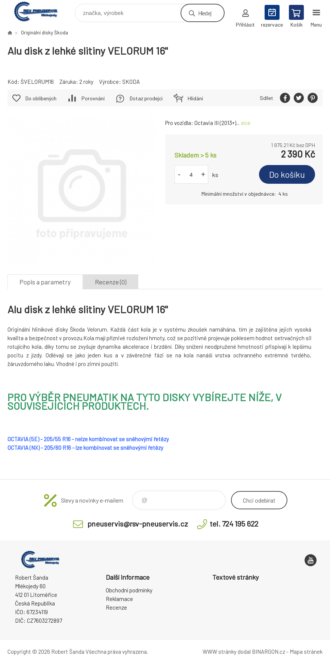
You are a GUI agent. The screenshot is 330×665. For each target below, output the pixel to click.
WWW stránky (220, 651)
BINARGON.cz (268, 651)
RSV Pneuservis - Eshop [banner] (40, 11)
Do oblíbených (40, 98)
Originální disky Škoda (44, 33)
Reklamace (119, 598)
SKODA (131, 81)
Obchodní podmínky (129, 590)
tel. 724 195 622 (234, 523)
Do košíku (287, 174)
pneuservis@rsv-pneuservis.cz (137, 523)
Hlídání (195, 98)
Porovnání (93, 98)
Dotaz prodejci (146, 98)
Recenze (116, 607)
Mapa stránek (306, 651)
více (245, 122)
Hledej (205, 12)
